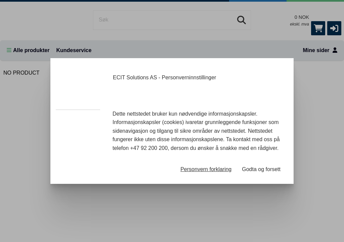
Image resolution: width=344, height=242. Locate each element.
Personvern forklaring (205, 169)
